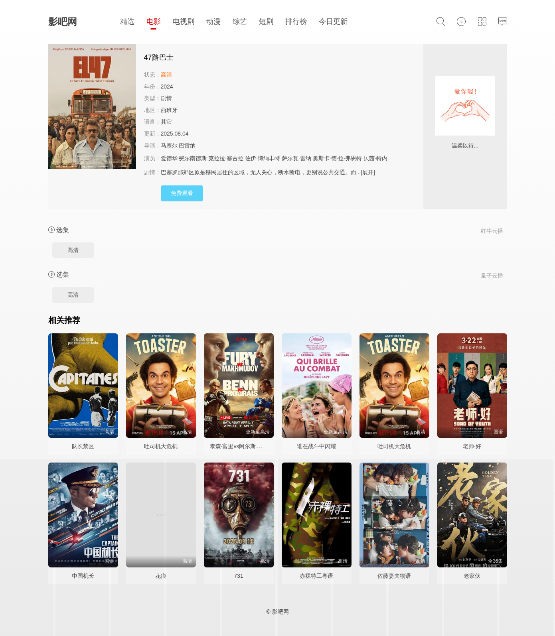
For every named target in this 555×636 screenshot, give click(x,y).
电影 (153, 22)
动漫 (213, 22)
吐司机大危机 (161, 446)
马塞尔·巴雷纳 (178, 145)
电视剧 (183, 22)
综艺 (240, 22)
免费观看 (182, 193)
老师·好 (472, 446)
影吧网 (62, 21)
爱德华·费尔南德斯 (184, 158)
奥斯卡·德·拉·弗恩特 (337, 158)
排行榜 (296, 22)
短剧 (266, 22)
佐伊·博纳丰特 (262, 158)
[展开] (368, 172)
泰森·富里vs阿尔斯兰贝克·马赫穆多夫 (256, 446)
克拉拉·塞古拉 (225, 158)
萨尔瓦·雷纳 (296, 158)
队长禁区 (83, 446)
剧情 (166, 98)
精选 (127, 22)
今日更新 (333, 22)
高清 (73, 250)
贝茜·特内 (375, 158)
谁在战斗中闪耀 (316, 446)
